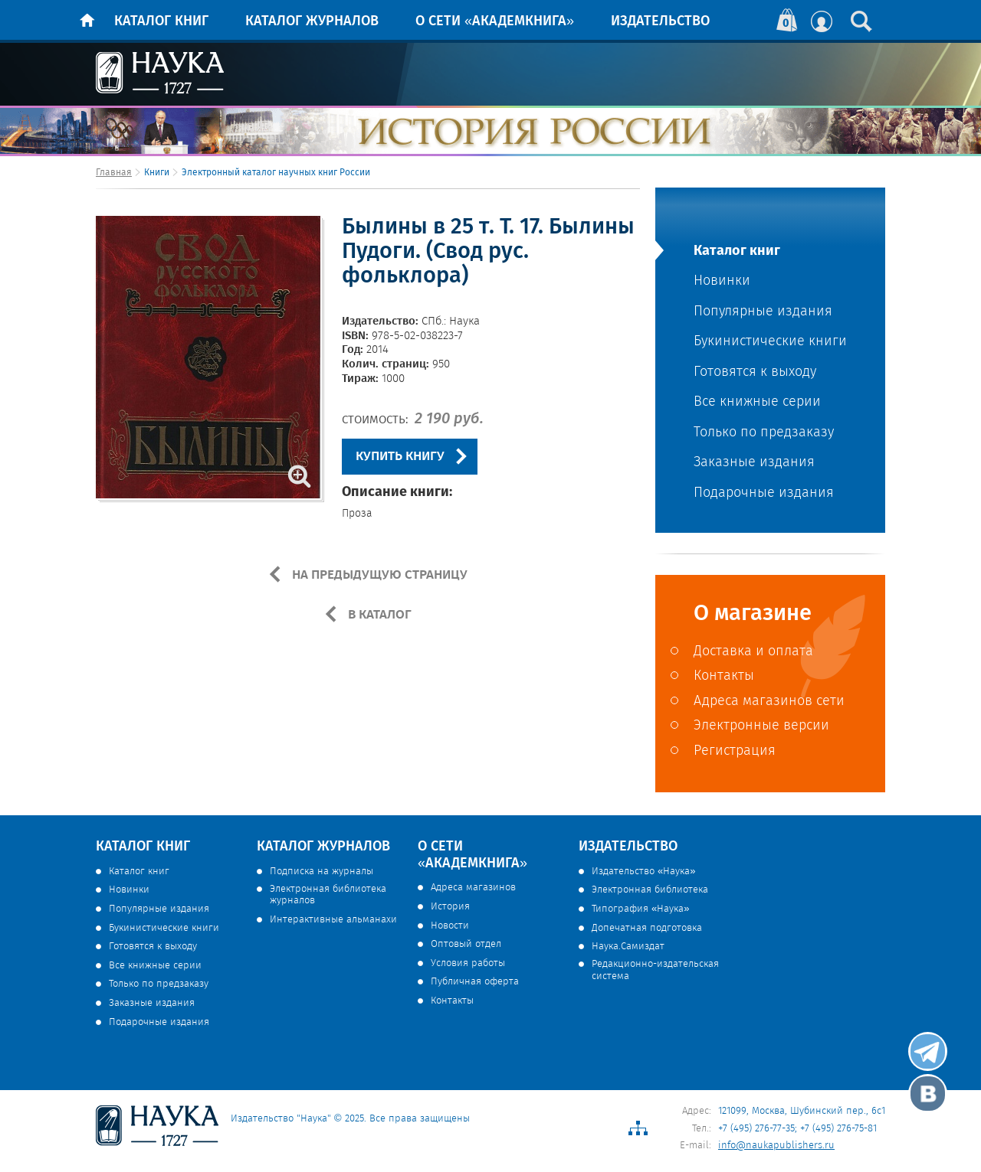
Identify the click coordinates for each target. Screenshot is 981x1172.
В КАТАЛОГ (378, 614)
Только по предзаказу (764, 433)
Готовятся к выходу (755, 372)
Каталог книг (161, 21)
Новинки (722, 281)
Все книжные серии (757, 402)
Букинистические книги (770, 342)
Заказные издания (754, 463)
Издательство (660, 21)
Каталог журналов (312, 21)
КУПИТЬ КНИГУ (400, 456)
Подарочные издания (764, 493)
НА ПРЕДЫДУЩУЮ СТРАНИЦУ (378, 574)
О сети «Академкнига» (494, 21)
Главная (114, 172)
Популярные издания (763, 312)
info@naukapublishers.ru (776, 1146)
